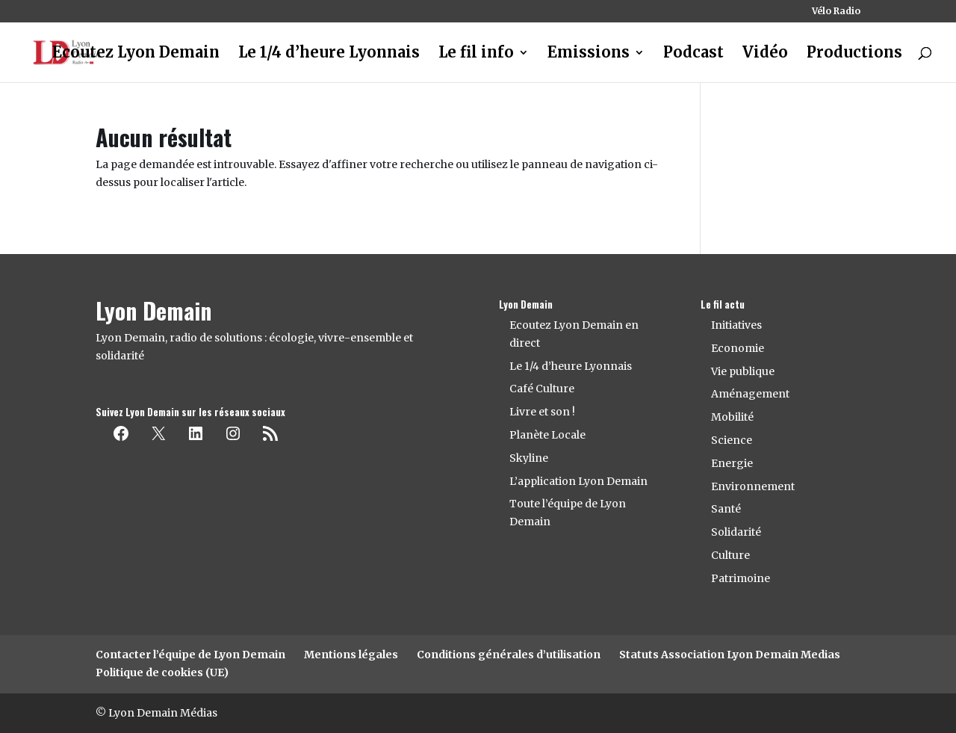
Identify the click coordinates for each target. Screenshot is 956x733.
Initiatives (736, 325)
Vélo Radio (836, 11)
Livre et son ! (542, 411)
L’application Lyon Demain (578, 481)
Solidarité (736, 532)
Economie (737, 348)
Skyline (528, 458)
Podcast (693, 54)
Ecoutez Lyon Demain (136, 54)
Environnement (753, 486)
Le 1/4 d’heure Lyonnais (329, 54)
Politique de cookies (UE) (162, 672)
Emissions (588, 54)
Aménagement (750, 393)
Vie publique (743, 371)
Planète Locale (547, 435)
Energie (732, 463)
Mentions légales (351, 654)
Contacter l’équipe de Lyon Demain (190, 654)
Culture (730, 555)
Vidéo (765, 54)
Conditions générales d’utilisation (508, 654)
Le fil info (476, 54)
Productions (854, 54)
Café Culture (541, 388)
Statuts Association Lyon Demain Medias (729, 654)
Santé (726, 509)
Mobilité (732, 417)
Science (731, 440)
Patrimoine (740, 578)
